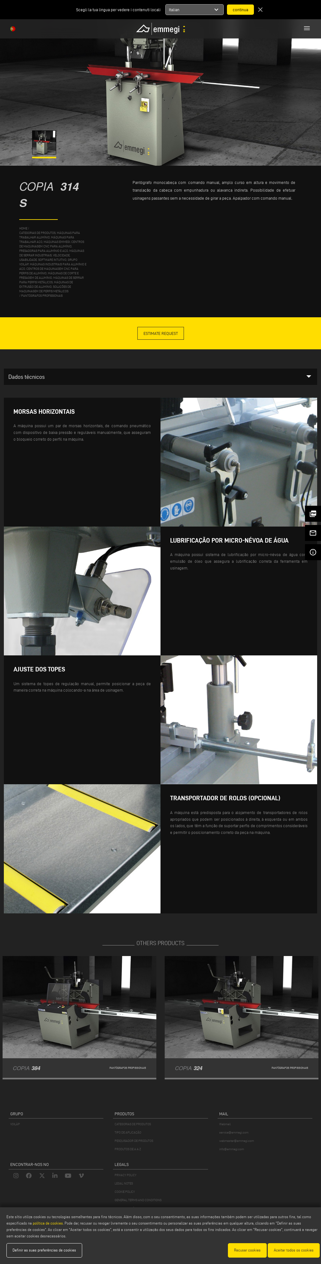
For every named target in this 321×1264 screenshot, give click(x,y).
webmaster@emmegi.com (236, 1141)
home (23, 228)
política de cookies (48, 1223)
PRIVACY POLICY (125, 1175)
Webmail (225, 1124)
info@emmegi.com (231, 1149)
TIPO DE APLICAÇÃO (128, 1132)
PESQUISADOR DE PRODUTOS (134, 1141)
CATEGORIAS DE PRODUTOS (133, 1124)
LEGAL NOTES (124, 1183)
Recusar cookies (247, 1250)
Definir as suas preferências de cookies (44, 1250)
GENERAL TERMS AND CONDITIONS (138, 1200)
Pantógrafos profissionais (42, 295)
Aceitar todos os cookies (294, 1250)
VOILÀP (15, 1124)
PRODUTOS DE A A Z (128, 1149)
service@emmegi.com (233, 1132)
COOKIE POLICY (125, 1191)
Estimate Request (160, 333)
